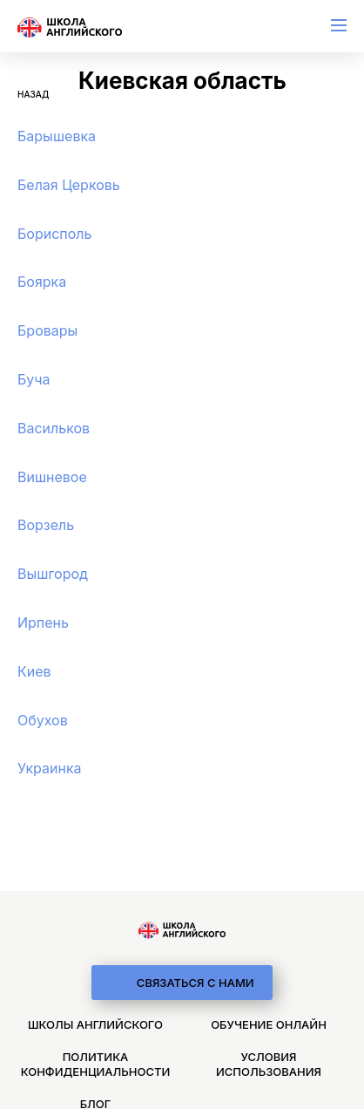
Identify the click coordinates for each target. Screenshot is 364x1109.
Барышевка (56, 136)
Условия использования (268, 1064)
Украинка (49, 768)
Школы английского (95, 1024)
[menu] (339, 25)
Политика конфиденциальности (95, 1064)
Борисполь (54, 233)
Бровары (47, 330)
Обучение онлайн (269, 1024)
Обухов (42, 720)
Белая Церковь (68, 185)
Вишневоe (52, 477)
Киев (34, 671)
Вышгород (52, 573)
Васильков (53, 428)
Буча (34, 379)
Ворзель (45, 525)
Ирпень (43, 622)
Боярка (41, 281)
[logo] (182, 930)
